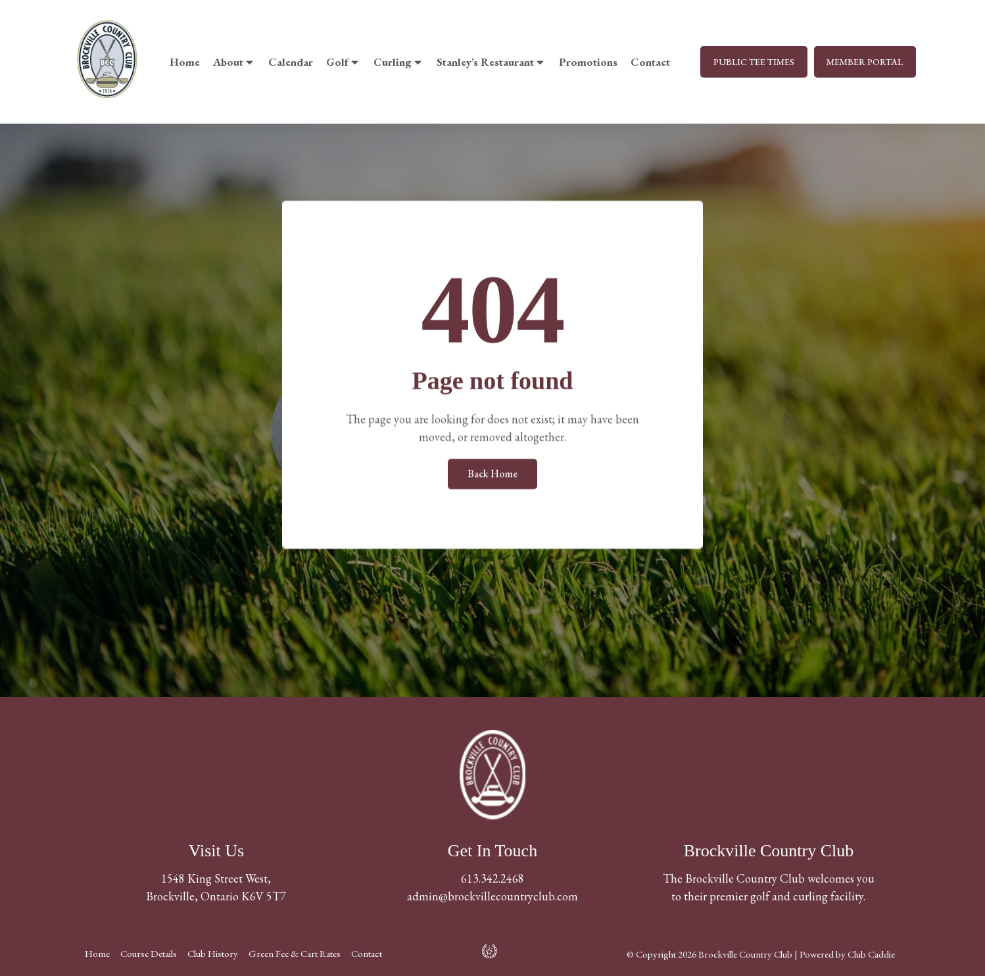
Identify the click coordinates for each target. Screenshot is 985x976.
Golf (343, 62)
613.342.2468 (492, 878)
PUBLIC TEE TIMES (753, 62)
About (234, 62)
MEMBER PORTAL (865, 62)
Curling (398, 62)
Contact (650, 62)
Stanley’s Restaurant (491, 62)
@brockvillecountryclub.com (508, 896)
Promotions (588, 62)
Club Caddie (871, 954)
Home (185, 62)
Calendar (290, 62)
